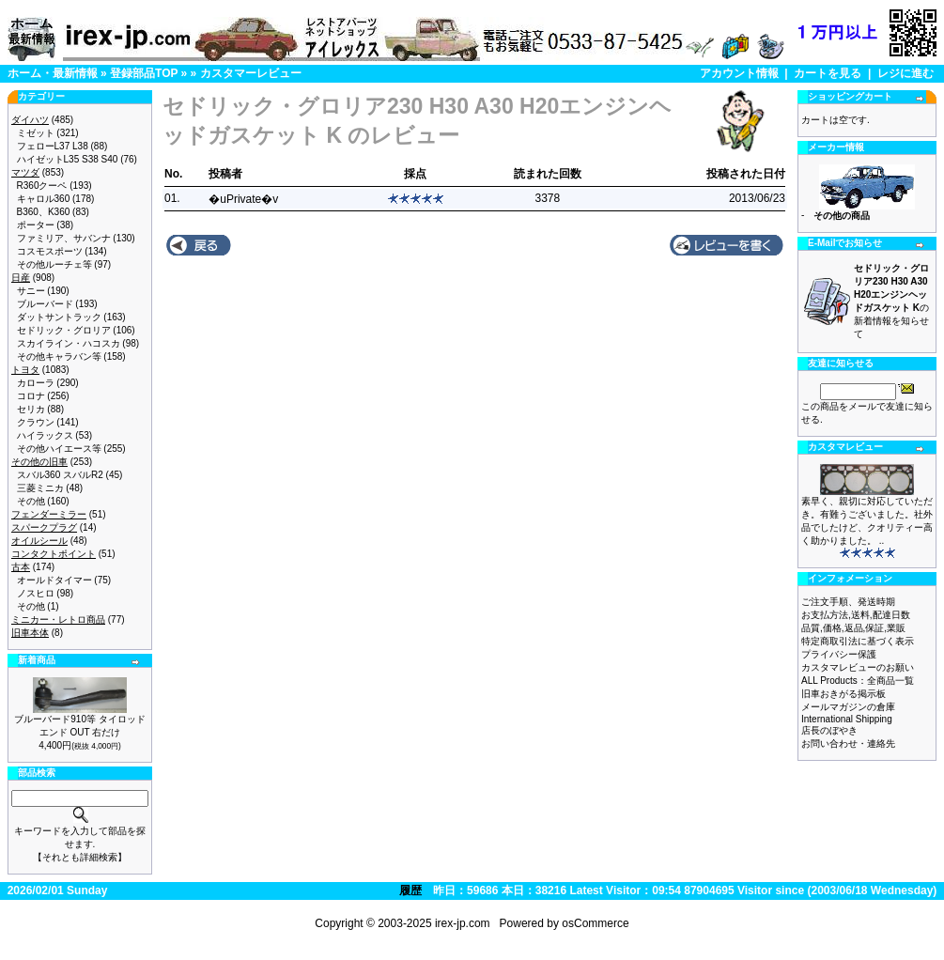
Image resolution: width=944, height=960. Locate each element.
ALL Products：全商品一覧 (857, 680)
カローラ (35, 383)
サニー (31, 291)
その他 (31, 501)
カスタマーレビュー (251, 73)
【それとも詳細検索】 (80, 857)
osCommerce (595, 923)
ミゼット (35, 133)
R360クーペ (42, 185)
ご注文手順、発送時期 (848, 601)
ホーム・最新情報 (53, 73)
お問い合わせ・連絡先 (848, 743)
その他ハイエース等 (59, 448)
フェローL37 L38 (52, 146)
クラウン (35, 422)
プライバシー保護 (838, 654)
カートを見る (827, 73)
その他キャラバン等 (59, 356)
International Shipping (846, 719)
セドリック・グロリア (64, 330)
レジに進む (905, 73)
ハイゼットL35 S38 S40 (67, 159)
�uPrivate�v (243, 199)
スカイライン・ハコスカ (68, 343)
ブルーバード (45, 304)
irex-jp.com (462, 923)
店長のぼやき (829, 730)
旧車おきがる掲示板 (843, 694)
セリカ (31, 409)
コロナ (31, 396)
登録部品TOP (144, 73)
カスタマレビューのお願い (857, 667)
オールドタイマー (54, 580)
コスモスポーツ (50, 251)
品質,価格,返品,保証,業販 (853, 628)
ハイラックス (45, 435)
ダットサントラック (59, 317)
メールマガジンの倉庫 (848, 707)
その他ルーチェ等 (54, 264)
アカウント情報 (739, 73)
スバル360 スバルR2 (60, 475)
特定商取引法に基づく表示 (857, 641)
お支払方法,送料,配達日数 (855, 615)
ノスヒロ (35, 593)
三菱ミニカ (40, 488)
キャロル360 (43, 199)
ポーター (35, 225)
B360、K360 (43, 212)
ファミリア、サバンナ (64, 238)
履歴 (410, 890)
